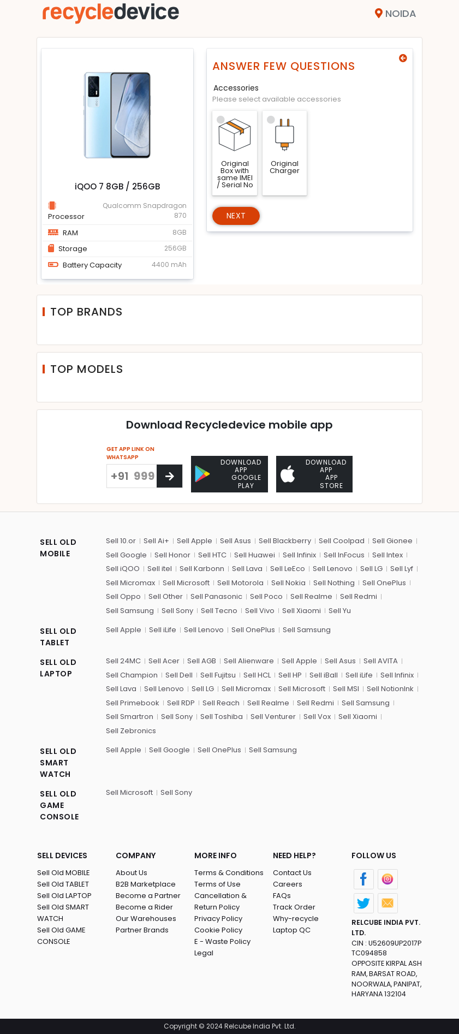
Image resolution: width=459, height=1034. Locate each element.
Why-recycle (296, 918)
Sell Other (165, 596)
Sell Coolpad (342, 541)
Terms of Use (217, 884)
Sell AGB (201, 661)
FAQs (282, 895)
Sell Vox (317, 716)
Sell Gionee (392, 541)
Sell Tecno (219, 610)
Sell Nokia (288, 583)
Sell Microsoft (186, 583)
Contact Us (292, 872)
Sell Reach (221, 703)
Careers (287, 884)
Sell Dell (179, 675)
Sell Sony (177, 610)
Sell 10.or (121, 541)
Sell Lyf (401, 568)
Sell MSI (346, 689)
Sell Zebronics (131, 731)
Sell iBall (323, 675)
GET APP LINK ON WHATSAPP (130, 453)
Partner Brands (142, 930)
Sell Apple (194, 541)
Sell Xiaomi (301, 610)
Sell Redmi (358, 596)
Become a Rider (144, 907)
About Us (131, 872)
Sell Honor (172, 555)
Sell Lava (247, 568)
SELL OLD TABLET (58, 637)
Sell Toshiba (221, 716)
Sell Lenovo (333, 568)
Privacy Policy (218, 918)
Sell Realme (311, 596)
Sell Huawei (254, 555)
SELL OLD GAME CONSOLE (59, 805)
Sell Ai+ (156, 541)
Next (236, 215)
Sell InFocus (344, 555)
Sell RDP (181, 703)
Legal (203, 953)
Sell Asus (235, 541)
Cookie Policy (218, 930)
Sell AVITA (380, 661)
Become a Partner (148, 895)
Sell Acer (164, 661)
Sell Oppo (123, 596)
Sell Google (126, 555)
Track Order (294, 907)
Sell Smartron (129, 716)
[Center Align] (169, 476)
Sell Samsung (130, 610)
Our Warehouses (146, 918)
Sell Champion (132, 675)
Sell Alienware (249, 661)
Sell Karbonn (202, 568)
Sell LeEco (287, 568)
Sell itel (159, 568)
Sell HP (290, 675)
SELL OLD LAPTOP (58, 668)
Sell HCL (257, 675)
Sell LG (371, 568)
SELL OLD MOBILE (58, 548)
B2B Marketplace (146, 884)
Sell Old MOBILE (63, 872)
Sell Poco (266, 596)
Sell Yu (340, 610)
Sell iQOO (123, 568)
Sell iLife (162, 630)
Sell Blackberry (285, 541)
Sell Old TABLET (63, 884)
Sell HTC (212, 555)
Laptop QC (292, 930)
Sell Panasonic (216, 596)
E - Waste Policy (222, 941)
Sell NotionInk (390, 689)
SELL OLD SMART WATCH (58, 763)
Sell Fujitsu (218, 675)
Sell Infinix (299, 555)
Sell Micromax (130, 583)
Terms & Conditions (229, 872)
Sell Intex (387, 555)
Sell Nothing (334, 583)
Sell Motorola (240, 583)
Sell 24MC (123, 661)
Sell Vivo (260, 610)
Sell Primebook (132, 703)
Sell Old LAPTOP (64, 895)
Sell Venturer (273, 716)
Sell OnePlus (384, 583)
